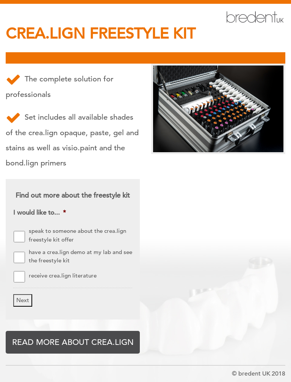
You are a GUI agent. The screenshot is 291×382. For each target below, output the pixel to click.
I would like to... (39, 213)
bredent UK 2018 (261, 373)
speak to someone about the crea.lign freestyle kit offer (77, 235)
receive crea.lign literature (63, 275)
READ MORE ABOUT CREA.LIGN (73, 342)
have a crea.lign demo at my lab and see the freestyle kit (80, 256)
